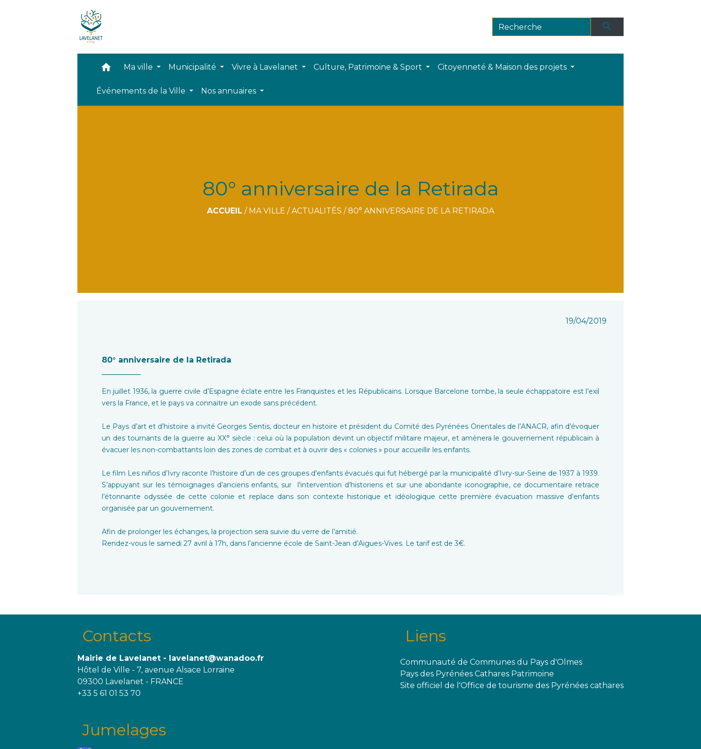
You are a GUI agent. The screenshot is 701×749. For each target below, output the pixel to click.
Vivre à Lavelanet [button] (266, 67)
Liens (425, 635)
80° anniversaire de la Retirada (421, 210)
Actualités (317, 210)
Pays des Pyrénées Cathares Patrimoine (477, 673)
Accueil (224, 210)
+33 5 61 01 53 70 (109, 693)
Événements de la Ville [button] (141, 91)
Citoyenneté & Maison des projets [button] (503, 67)
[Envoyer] (607, 27)
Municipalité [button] (193, 67)
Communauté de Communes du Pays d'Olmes (491, 662)
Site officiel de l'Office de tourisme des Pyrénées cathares (512, 685)
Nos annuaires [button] (229, 91)
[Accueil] (91, 27)
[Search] (541, 27)
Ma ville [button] (139, 67)
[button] (106, 69)
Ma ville (267, 210)
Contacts (116, 635)
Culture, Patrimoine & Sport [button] (369, 67)
